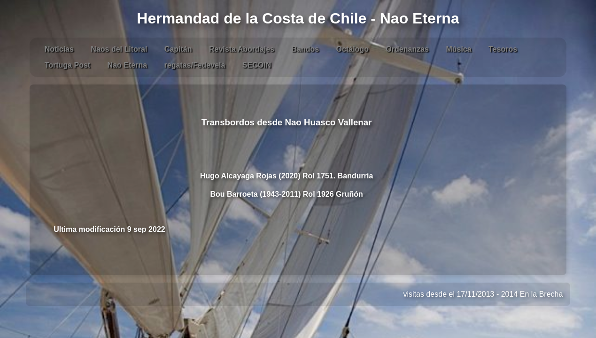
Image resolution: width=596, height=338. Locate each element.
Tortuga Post (67, 65)
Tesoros (502, 49)
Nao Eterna (127, 65)
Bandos (305, 49)
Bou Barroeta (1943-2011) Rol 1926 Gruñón (286, 194)
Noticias (59, 49)
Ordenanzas (407, 49)
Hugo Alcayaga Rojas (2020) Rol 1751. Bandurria (286, 176)
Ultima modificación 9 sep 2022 (109, 229)
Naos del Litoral (119, 49)
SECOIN (256, 65)
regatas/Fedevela (194, 65)
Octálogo (352, 49)
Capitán (178, 49)
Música (458, 49)
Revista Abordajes (241, 49)
